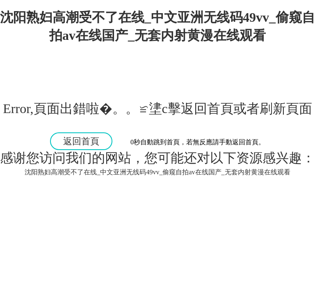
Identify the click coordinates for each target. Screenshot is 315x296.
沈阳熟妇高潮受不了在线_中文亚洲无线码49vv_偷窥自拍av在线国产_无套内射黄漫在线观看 (157, 172)
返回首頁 (81, 141)
